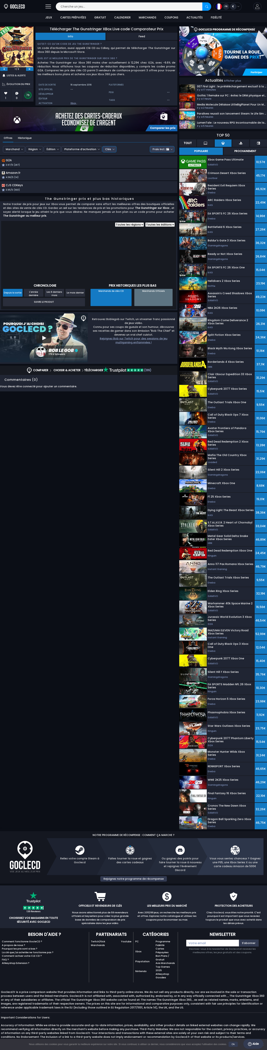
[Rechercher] (206, 6)
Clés (108, 149)
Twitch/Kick (98, 941)
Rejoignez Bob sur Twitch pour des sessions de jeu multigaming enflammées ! (133, 345)
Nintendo (141, 971)
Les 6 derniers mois (54, 298)
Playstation (142, 961)
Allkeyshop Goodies (162, 975)
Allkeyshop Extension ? (15, 963)
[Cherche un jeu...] (133, 6)
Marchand (13, 149)
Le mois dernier (75, 297)
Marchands (98, 945)
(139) (127, 375)
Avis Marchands (165, 963)
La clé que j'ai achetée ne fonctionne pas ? (27, 952)
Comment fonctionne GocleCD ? (22, 941)
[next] (29, 69)
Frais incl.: (161, 149)
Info (70, 36)
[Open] (48, 6)
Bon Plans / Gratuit (162, 957)
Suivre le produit (44, 307)
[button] (257, 6)
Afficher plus (232, 81)
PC (137, 941)
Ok (233, 1044)
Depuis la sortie (13, 297)
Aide (253, 1044)
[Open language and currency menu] (227, 6)
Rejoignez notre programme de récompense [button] (133, 879)
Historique (25, 138)
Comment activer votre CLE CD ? (22, 956)
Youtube (126, 941)
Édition (51, 149)
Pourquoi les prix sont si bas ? (19, 948)
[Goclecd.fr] (14, 6)
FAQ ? (5, 959)
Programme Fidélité (163, 943)
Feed (142, 36)
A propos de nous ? (13, 945)
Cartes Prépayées (162, 950)
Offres (8, 138)
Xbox (73, 103)
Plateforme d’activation (80, 149)
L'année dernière (33, 298)
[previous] (4, 69)
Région (33, 149)
